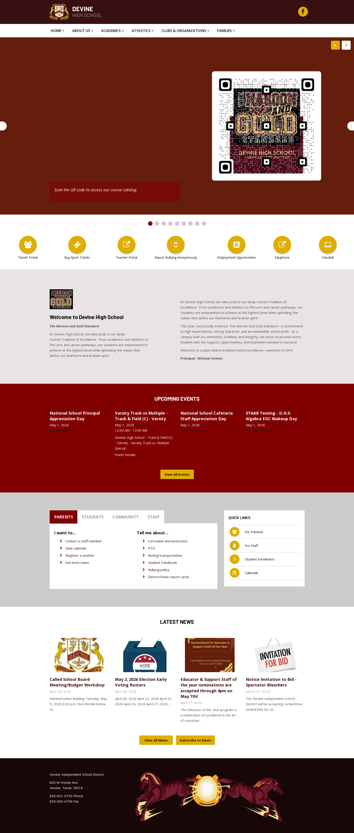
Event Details (125, 454)
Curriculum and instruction (167, 541)
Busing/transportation (165, 555)
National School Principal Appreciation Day (75, 415)
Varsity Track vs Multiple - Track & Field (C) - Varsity (141, 415)
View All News (156, 740)
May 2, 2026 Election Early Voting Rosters (141, 682)
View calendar (76, 548)
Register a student (79, 555)
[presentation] (3, 125)
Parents (63, 517)
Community (125, 517)
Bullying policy (158, 569)
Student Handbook (162, 562)
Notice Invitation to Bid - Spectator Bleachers (271, 682)
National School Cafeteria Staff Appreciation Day (206, 415)
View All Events (177, 474)
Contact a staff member (83, 541)
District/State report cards (168, 577)
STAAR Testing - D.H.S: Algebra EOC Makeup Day (271, 415)
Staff (154, 517)
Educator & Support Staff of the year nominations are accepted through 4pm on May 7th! (208, 688)
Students (93, 517)
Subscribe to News (195, 740)
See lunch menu (77, 562)
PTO (151, 548)
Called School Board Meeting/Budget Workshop (77, 682)
